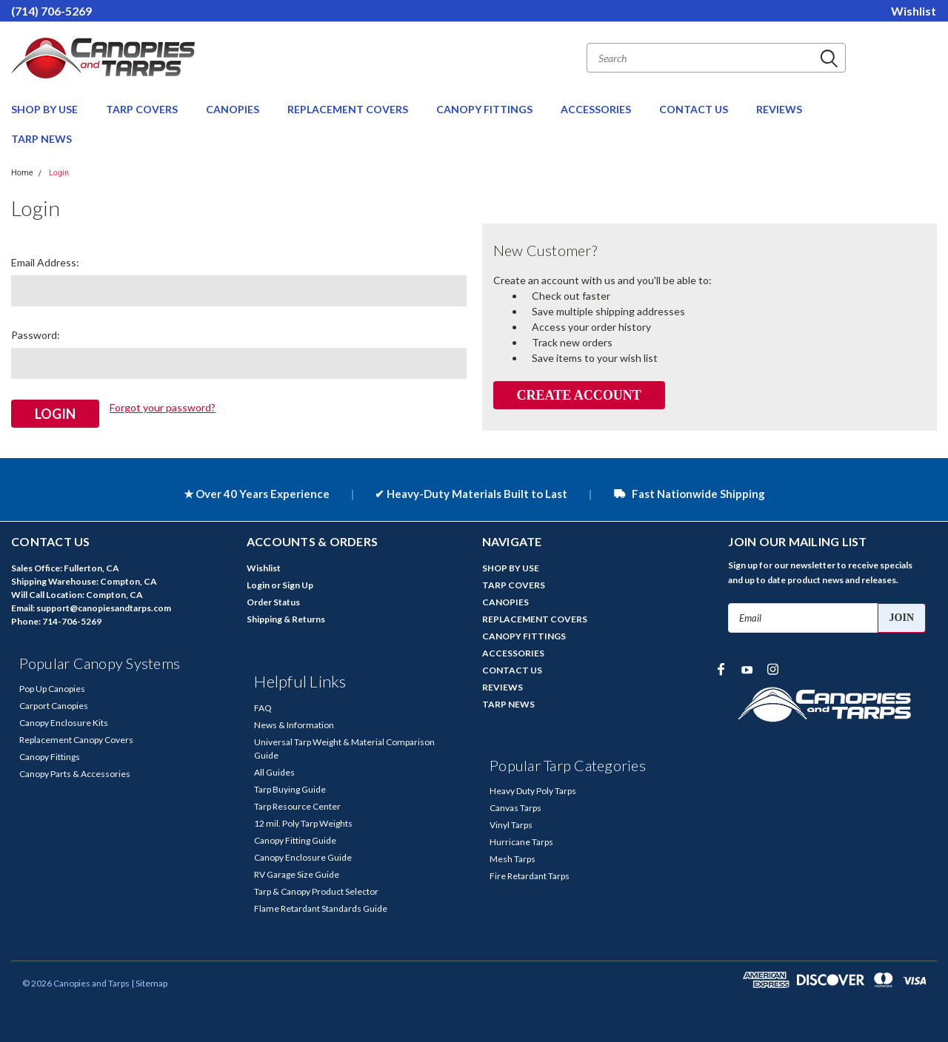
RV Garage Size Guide (296, 873)
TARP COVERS (143, 109)
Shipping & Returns (286, 618)
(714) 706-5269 (51, 11)
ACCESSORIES (597, 109)
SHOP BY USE (45, 109)
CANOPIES (233, 109)
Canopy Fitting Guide (295, 839)
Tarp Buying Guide (290, 788)
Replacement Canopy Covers (76, 738)
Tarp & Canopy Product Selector (316, 890)
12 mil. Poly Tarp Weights (303, 822)
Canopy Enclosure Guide (303, 856)
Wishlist (913, 11)
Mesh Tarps (512, 858)
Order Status (273, 601)
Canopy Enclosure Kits (63, 721)
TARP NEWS (41, 138)
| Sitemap (149, 982)
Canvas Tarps (515, 807)
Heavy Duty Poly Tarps (533, 790)
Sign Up (297, 584)
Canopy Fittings (49, 756)
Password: (35, 335)
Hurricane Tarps (521, 841)
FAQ (263, 707)
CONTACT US (694, 109)
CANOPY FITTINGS (485, 109)
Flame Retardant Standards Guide (320, 907)
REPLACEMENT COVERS (348, 109)
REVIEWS (779, 109)
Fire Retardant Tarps (530, 875)
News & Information (294, 724)
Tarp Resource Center (297, 805)
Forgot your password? (163, 407)
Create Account (578, 395)
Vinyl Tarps (511, 824)
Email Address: (45, 262)
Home (22, 173)
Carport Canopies (53, 704)
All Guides (274, 771)
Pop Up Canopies (52, 687)
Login (59, 173)
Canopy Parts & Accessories (74, 773)
